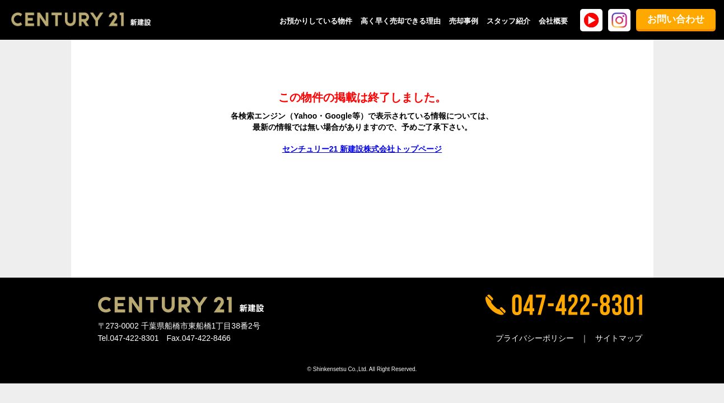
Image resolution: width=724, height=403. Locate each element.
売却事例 (463, 21)
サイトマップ (618, 338)
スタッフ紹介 (508, 21)
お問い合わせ (675, 19)
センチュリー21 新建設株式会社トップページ (362, 148)
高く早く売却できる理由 (401, 21)
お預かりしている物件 (315, 21)
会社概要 (553, 21)
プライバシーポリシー (535, 338)
